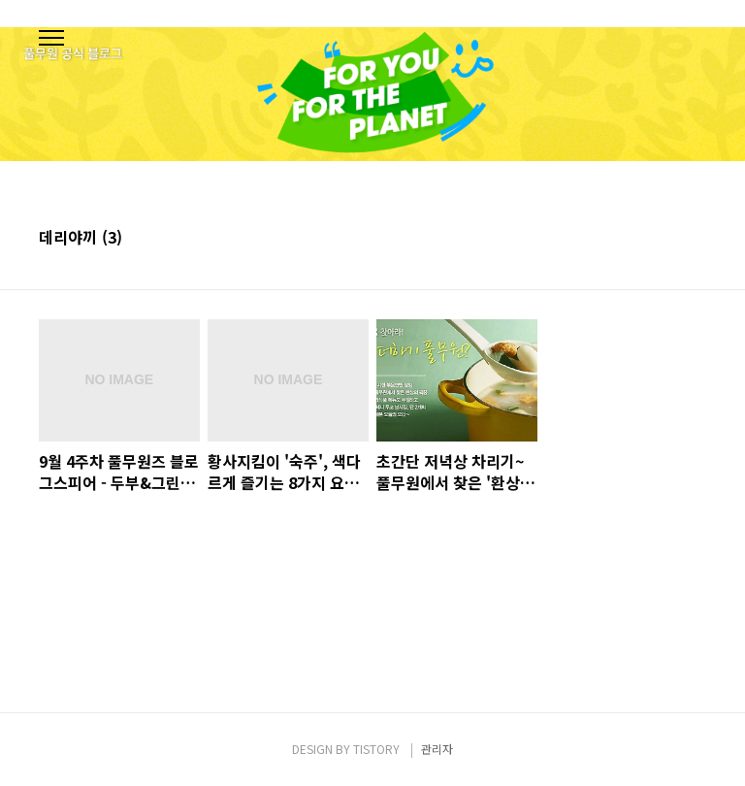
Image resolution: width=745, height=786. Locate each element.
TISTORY (376, 748)
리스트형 (694, 238)
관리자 (437, 748)
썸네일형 (667, 238)
